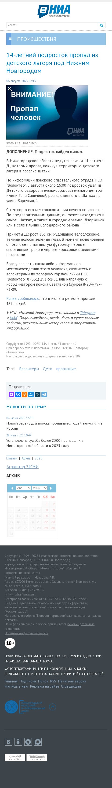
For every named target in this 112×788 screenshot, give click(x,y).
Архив (26, 458)
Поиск (43, 681)
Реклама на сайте (44, 686)
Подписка (27, 681)
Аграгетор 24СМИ (23, 466)
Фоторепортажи (18, 669)
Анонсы (80, 669)
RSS (53, 681)
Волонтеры (29, 368)
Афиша (35, 661)
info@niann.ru (24, 594)
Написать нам (16, 686)
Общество (51, 656)
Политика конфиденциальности (26, 633)
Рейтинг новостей (88, 674)
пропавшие (66, 368)
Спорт (98, 656)
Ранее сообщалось (22, 298)
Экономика (32, 656)
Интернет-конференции (52, 669)
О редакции (71, 686)
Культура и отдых (76, 656)
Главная (11, 458)
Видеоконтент (17, 674)
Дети (47, 368)
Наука (48, 661)
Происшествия (17, 661)
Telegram (87, 312)
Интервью (39, 674)
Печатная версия (72, 681)
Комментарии (60, 674)
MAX (13, 317)
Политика (13, 656)
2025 (38, 458)
